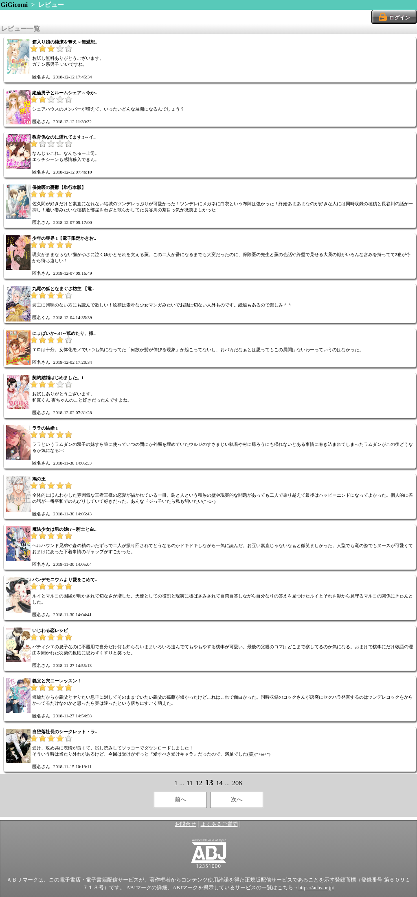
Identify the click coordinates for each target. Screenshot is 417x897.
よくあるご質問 (219, 824)
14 (219, 783)
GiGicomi (14, 4)
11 (190, 783)
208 (237, 783)
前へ (180, 800)
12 (199, 783)
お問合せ (185, 824)
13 (209, 782)
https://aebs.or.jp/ (316, 887)
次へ (236, 800)
